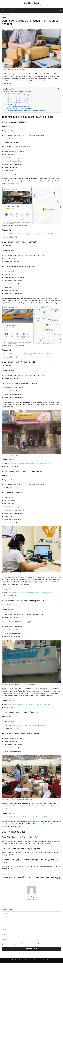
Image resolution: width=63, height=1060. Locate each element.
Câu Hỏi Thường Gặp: (10, 104)
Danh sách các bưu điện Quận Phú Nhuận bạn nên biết (31, 22)
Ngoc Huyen (5, 27)
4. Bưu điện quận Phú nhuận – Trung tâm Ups (19, 99)
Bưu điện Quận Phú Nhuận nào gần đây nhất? (19, 108)
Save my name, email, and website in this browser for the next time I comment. (25, 944)
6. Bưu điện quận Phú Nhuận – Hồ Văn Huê (18, 102)
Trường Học (42, 960)
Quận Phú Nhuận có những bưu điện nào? (18, 106)
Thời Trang (35, 960)
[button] (60, 10)
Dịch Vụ (8, 14)
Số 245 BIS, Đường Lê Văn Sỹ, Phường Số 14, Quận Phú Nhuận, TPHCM (29, 354)
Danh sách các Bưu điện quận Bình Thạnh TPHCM (48, 878)
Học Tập (25, 960)
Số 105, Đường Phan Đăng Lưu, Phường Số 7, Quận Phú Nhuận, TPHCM (29, 463)
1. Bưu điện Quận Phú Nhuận (14, 93)
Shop (29, 960)
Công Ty (14, 960)
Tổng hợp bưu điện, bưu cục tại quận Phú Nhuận (17, 91)
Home (3, 14)
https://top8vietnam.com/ (31, 899)
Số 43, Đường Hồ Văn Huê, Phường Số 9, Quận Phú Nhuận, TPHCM (28, 817)
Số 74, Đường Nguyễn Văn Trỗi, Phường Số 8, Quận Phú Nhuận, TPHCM (29, 592)
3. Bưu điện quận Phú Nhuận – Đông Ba (17, 97)
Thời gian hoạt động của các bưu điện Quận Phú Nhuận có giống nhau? (26, 110)
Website (49, 960)
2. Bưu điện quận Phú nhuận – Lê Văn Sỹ (18, 95)
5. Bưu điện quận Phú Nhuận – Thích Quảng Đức (20, 100)
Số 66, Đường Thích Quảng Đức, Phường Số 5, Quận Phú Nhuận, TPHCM (29, 704)
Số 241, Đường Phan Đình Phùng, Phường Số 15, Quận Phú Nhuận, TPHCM (30, 234)
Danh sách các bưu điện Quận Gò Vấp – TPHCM (16, 877)
